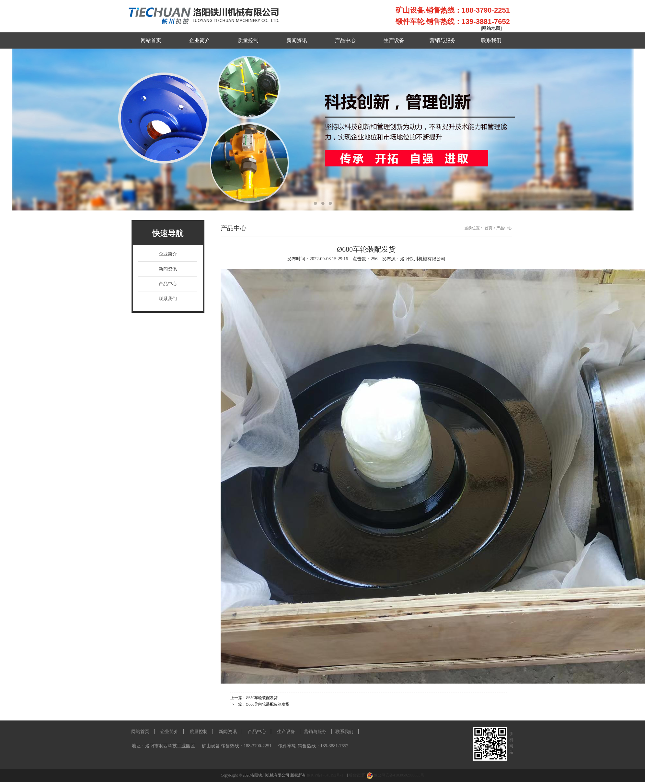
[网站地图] (491, 28)
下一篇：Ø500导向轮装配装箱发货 (260, 704)
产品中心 (345, 40)
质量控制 (248, 40)
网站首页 (151, 40)
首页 (488, 228)
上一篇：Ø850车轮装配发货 (254, 698)
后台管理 (356, 775)
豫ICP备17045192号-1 (325, 775)
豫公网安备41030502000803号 (399, 775)
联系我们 (491, 40)
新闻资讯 (296, 40)
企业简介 (199, 40)
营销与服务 (442, 40)
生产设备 (394, 40)
